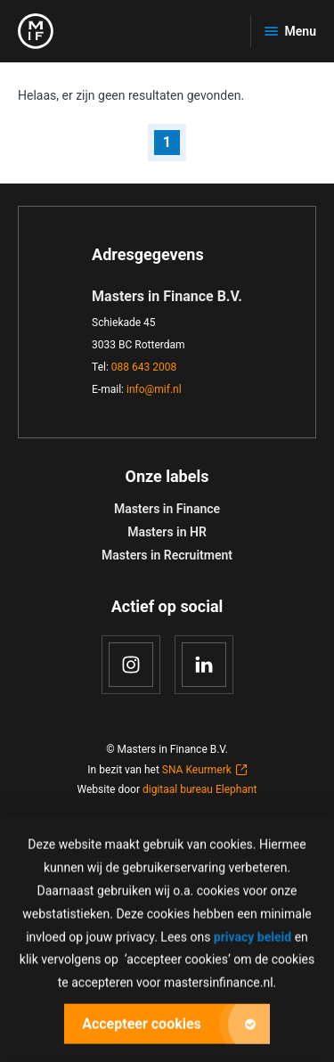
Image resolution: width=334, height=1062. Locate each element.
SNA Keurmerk (204, 770)
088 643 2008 (143, 367)
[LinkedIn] (204, 664)
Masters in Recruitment (167, 555)
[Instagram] (131, 664)
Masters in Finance (167, 509)
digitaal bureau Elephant (200, 789)
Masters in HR (167, 532)
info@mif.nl (154, 389)
